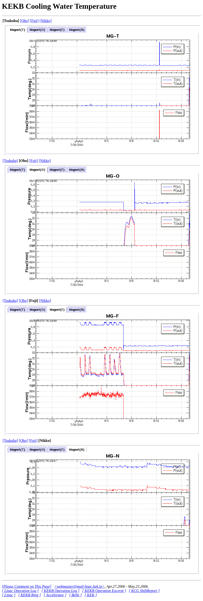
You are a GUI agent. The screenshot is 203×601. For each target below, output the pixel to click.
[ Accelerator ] (55, 595)
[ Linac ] (8, 595)
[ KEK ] (90, 595)
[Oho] (24, 21)
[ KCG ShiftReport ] (144, 591)
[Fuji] (34, 21)
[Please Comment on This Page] (26, 586)
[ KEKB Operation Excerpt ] (104, 591)
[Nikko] (46, 21)
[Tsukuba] (10, 161)
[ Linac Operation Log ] (20, 591)
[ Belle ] (75, 595)
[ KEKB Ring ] (29, 595)
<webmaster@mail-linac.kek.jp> (79, 586)
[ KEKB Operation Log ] (60, 591)
